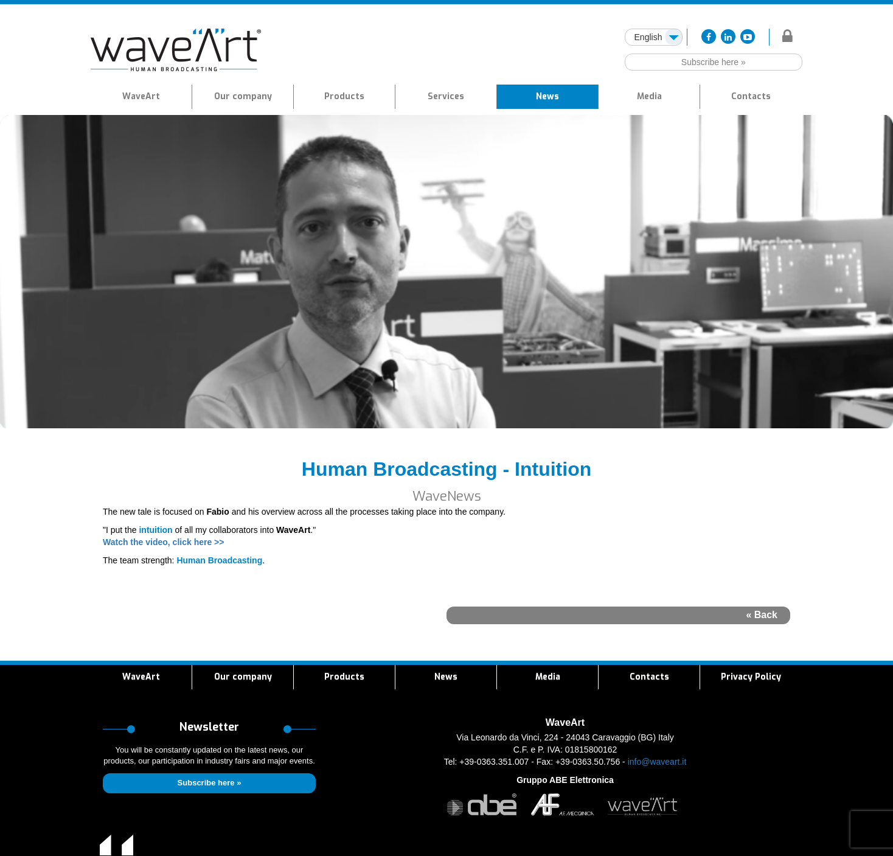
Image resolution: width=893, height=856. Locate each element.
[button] (344, 97)
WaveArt (141, 96)
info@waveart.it (657, 762)
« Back (761, 615)
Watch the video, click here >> (163, 542)
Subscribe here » (713, 62)
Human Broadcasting (219, 560)
